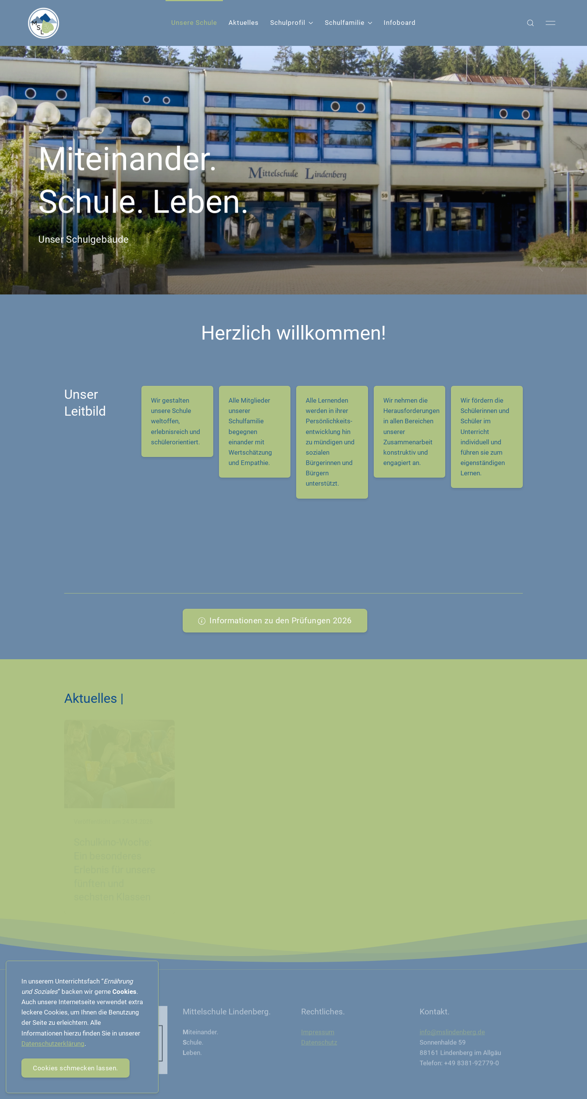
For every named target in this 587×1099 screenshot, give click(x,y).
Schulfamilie (348, 22)
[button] (530, 23)
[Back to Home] (43, 23)
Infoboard (400, 22)
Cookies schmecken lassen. (75, 1068)
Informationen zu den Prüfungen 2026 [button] (275, 620)
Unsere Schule (194, 22)
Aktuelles (244, 22)
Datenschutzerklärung (52, 1043)
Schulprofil (291, 22)
